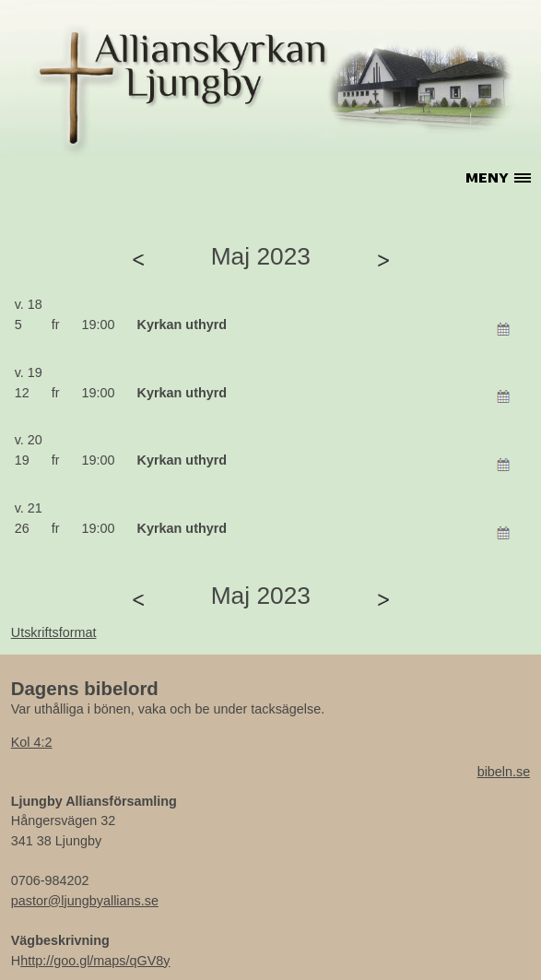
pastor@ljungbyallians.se (85, 900)
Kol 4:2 (32, 742)
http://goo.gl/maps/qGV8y (95, 960)
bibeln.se (504, 771)
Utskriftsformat (54, 632)
